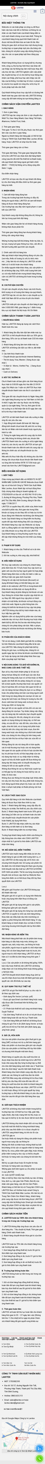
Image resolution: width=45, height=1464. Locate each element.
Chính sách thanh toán (26, 1339)
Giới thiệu (5, 1338)
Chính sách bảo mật (27, 1338)
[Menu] (35, 11)
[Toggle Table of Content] (22, 16)
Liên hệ (14, 1338)
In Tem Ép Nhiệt (7, 1347)
